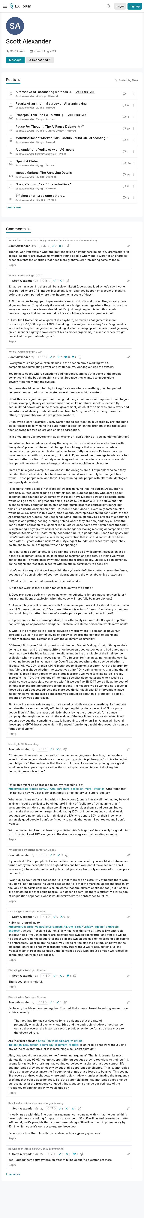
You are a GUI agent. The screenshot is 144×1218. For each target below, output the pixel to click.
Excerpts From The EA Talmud (38, 115)
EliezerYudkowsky (45, 153)
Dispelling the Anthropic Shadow (27, 911)
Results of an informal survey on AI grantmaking (51, 103)
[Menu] (5, 6)
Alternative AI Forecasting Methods (42, 92)
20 (126, 128)
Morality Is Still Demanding (23, 744)
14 (125, 117)
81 (125, 186)
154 (126, 163)
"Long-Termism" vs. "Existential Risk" (43, 184)
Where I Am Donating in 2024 (25, 275)
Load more (14, 207)
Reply (12, 265)
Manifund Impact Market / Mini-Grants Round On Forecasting (60, 138)
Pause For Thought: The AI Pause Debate (46, 126)
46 (126, 174)
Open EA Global (27, 161)
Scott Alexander (25, 96)
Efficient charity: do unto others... (40, 196)
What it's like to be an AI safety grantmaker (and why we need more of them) (52, 240)
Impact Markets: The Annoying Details (44, 172)
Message (15, 59)
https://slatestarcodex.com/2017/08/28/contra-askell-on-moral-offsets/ (56, 788)
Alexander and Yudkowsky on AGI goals (45, 149)
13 (125, 197)
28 (126, 105)
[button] (54, 246)
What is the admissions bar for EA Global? (32, 849)
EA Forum (21, 6)
